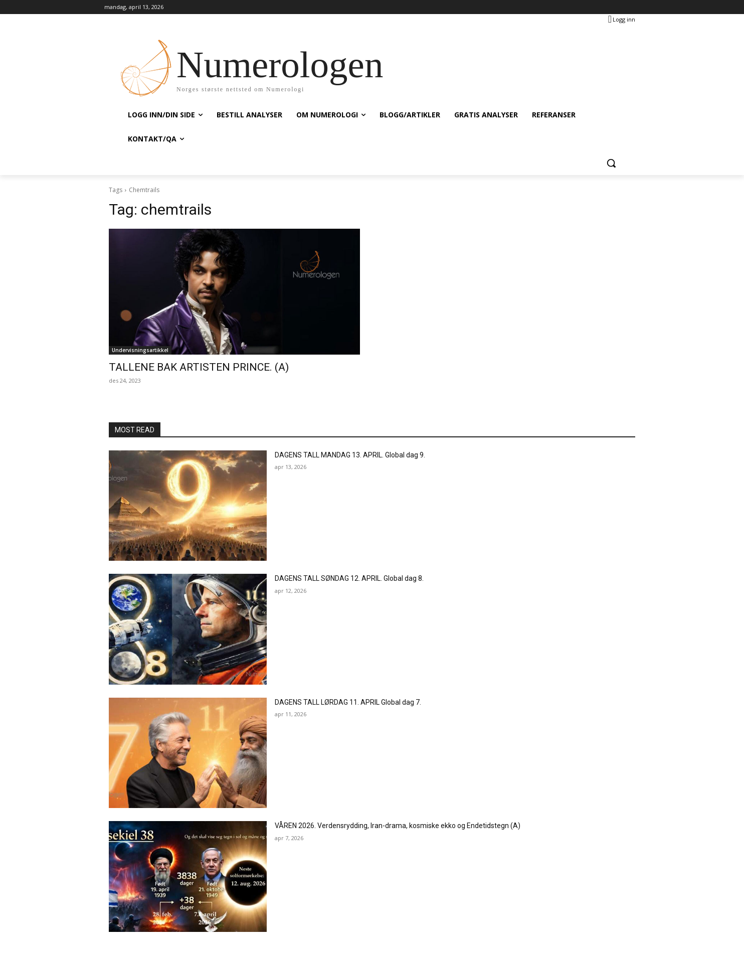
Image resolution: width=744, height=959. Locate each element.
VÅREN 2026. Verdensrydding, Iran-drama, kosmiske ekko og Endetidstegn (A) (397, 826)
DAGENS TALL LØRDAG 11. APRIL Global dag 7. (348, 702)
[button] (611, 163)
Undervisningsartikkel (140, 350)
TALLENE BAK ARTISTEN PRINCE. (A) (199, 367)
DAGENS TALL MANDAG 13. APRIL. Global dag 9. (350, 455)
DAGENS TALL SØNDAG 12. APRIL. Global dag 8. (349, 578)
